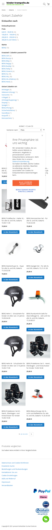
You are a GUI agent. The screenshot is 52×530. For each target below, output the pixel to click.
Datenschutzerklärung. (21, 161)
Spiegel (5, 105)
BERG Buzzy (7, 58)
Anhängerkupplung (10, 100)
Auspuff (6, 115)
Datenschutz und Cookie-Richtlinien (15, 463)
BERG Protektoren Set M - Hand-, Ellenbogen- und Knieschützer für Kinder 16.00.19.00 (11, 414)
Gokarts (11, 10)
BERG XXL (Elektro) (10, 79)
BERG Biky (6, 61)
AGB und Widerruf (8, 479)
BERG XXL (7, 76)
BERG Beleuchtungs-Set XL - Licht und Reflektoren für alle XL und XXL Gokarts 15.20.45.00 (38, 413)
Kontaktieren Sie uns (9, 472)
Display (5, 102)
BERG (5, 48)
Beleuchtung (7, 108)
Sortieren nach (12, 130)
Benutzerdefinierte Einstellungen (26, 191)
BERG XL (6, 74)
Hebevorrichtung (10, 92)
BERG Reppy (7, 63)
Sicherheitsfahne (9, 110)
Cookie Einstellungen (9, 475)
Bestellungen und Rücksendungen (15, 469)
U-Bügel (6, 97)
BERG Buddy (8, 66)
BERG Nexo (7, 82)
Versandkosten (7, 485)
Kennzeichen (8, 118)
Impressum (6, 482)
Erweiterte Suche (8, 466)
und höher (10, 40)
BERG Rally (7, 69)
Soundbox (6, 113)
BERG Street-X (8, 71)
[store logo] (18, 3)
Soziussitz (7, 95)
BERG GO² (6, 56)
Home (4, 10)
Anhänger (6, 89)
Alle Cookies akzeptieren (25, 183)
